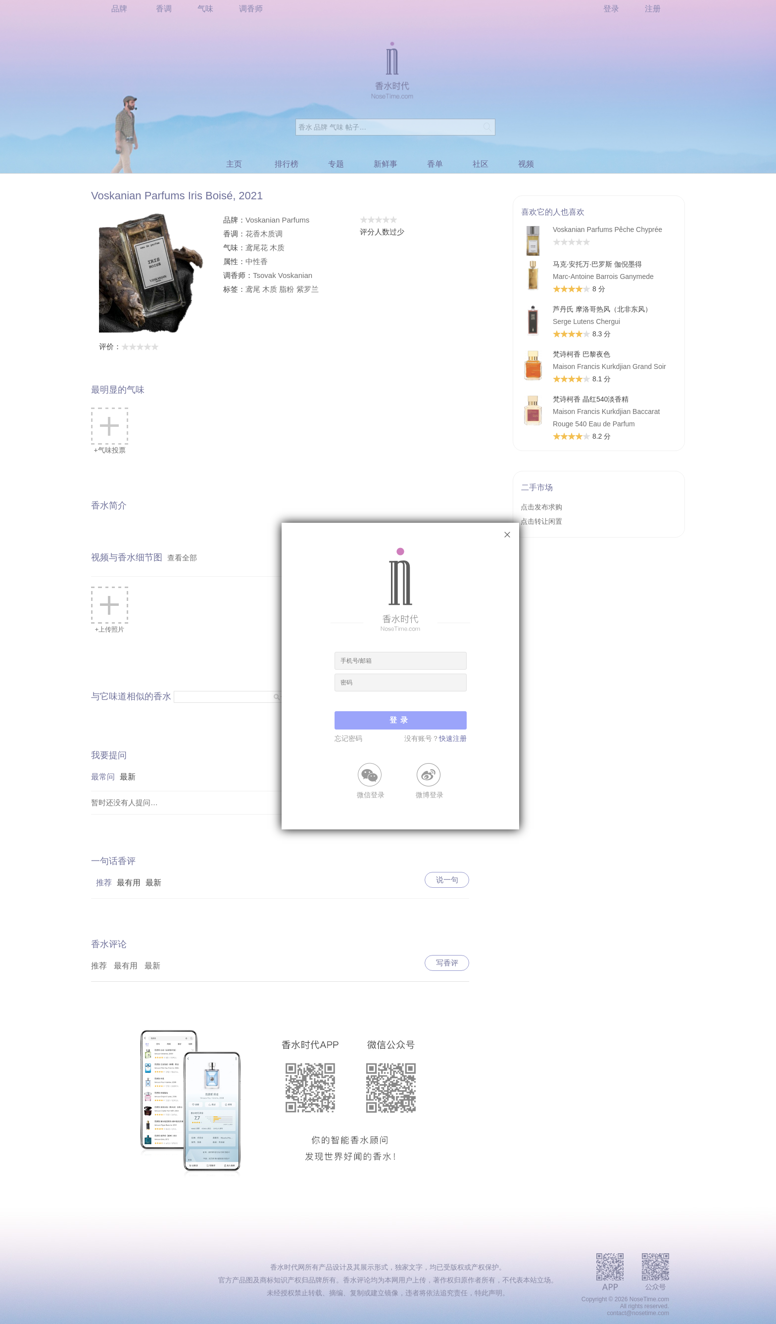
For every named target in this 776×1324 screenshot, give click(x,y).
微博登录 (429, 794)
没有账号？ (435, 738)
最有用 (129, 882)
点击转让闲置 (541, 521)
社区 (480, 164)
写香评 (447, 963)
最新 (128, 777)
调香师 (251, 8)
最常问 (103, 777)
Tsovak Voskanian (282, 275)
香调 (164, 8)
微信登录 (371, 794)
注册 (653, 8)
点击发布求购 (541, 507)
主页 (234, 164)
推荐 (104, 882)
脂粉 (286, 289)
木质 (277, 247)
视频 (526, 164)
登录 (611, 8)
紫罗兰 (307, 289)
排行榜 (286, 164)
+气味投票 (109, 431)
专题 (336, 164)
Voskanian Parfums (277, 220)
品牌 (119, 8)
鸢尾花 (256, 247)
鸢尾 (252, 289)
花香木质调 (264, 233)
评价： (129, 346)
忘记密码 (348, 738)
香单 (435, 164)
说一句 (447, 879)
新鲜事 (385, 164)
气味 (205, 8)
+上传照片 (109, 610)
